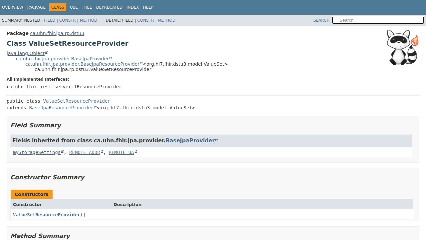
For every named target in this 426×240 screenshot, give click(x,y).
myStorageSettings (37, 152)
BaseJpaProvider (190, 140)
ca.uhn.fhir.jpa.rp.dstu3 (57, 33)
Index (132, 7)
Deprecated (109, 7)
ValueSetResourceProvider (76, 101)
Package (36, 7)
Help (148, 7)
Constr (67, 20)
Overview (12, 7)
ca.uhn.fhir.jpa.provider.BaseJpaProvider (62, 58)
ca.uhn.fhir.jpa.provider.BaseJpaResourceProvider (82, 64)
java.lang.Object (26, 53)
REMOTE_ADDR (84, 152)
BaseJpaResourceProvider (61, 107)
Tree (87, 7)
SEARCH (322, 20)
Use (74, 7)
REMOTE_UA (121, 152)
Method (89, 20)
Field (49, 20)
